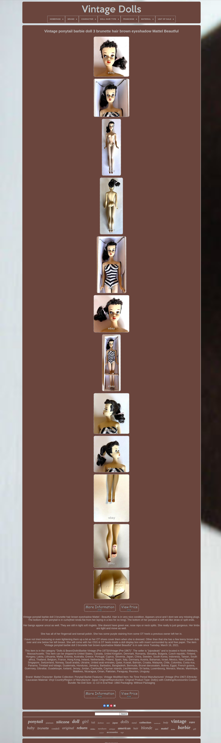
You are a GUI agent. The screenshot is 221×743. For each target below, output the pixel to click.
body (165, 722)
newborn (102, 728)
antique (112, 729)
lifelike (173, 729)
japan (115, 723)
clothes (92, 729)
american (124, 728)
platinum (49, 723)
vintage (178, 721)
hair (135, 728)
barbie (184, 727)
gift (194, 729)
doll (75, 721)
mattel (164, 728)
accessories (112, 732)
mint (108, 723)
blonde (146, 728)
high (122, 733)
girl (85, 721)
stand (134, 723)
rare (192, 722)
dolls (125, 721)
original (68, 728)
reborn (82, 728)
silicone (62, 722)
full (93, 722)
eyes (156, 729)
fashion (101, 723)
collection (145, 722)
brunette (43, 728)
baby (31, 728)
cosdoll (55, 728)
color (101, 733)
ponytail (35, 721)
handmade (157, 723)
